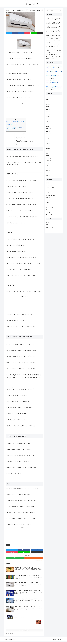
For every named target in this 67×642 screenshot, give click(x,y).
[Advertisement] (24, 111)
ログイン (48, 222)
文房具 (47, 202)
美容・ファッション (50, 207)
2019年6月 (48, 170)
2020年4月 (48, 148)
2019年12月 (48, 155)
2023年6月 (48, 101)
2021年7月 (48, 121)
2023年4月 (48, 106)
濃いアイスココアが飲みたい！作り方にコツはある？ (53, 42)
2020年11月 (48, 131)
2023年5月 (48, 104)
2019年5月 (48, 172)
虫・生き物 (48, 212)
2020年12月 (48, 128)
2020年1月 (48, 153)
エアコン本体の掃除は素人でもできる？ (13, 128)
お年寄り (48, 182)
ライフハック (8, 545)
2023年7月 (48, 99)
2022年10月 (48, 109)
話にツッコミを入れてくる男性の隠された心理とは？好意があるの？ (53, 57)
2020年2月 (48, 150)
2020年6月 (48, 143)
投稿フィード (48, 224)
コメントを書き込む (24, 631)
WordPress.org (49, 229)
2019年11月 (48, 158)
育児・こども (48, 209)
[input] (54, 11)
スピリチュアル (49, 185)
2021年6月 (48, 123)
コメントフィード (49, 227)
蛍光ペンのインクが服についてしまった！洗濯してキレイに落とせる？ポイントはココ (53, 32)
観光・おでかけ (49, 214)
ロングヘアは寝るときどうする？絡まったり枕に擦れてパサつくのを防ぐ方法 (53, 50)
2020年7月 (48, 141)
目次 (23, 133)
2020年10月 (48, 133)
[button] (40, 33)
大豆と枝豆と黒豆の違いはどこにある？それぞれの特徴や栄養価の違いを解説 (53, 27)
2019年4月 (48, 175)
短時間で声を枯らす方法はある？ (52, 71)
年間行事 (48, 200)
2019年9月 (48, 163)
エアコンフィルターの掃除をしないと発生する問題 (15, 121)
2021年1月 (48, 126)
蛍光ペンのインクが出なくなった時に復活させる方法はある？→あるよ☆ (53, 46)
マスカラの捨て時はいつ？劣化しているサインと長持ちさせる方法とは (53, 19)
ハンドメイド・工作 (50, 187)
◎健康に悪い (9, 124)
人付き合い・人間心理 (50, 195)
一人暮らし (48, 192)
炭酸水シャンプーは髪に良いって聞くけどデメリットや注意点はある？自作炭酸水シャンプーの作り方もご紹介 (53, 37)
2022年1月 (48, 116)
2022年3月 (48, 111)
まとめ (7, 130)
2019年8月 (48, 165)
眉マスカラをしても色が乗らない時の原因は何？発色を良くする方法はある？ (53, 23)
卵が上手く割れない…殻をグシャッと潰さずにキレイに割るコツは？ (53, 53)
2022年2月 (48, 114)
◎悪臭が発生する (20, 140)
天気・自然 (48, 197)
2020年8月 (48, 138)
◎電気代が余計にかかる (21, 137)
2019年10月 (48, 160)
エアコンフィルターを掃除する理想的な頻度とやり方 (15, 127)
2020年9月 (48, 136)
